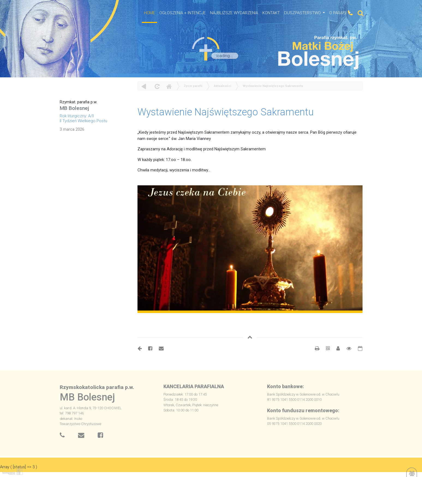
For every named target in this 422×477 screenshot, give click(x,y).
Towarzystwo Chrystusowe (80, 424)
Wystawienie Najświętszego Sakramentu (273, 86)
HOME (149, 12)
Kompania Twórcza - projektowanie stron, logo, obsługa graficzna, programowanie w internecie (11, 471)
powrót (143, 86)
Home (169, 86)
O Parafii (338, 12)
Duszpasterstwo (303, 12)
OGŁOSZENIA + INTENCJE (182, 12)
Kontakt (271, 12)
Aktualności (222, 86)
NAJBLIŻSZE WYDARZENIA (234, 12)
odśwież (156, 86)
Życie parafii (193, 86)
